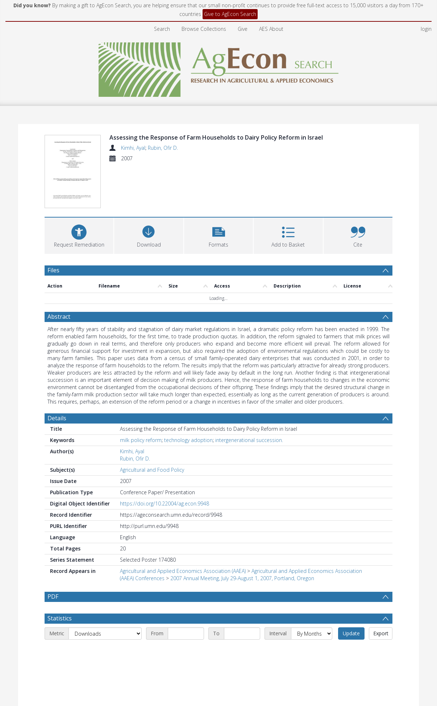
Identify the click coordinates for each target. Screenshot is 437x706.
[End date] (242, 633)
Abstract (58, 317)
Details (56, 418)
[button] (218, 235)
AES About (271, 28)
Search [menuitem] (162, 28)
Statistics (59, 618)
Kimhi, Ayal (133, 147)
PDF (52, 596)
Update (351, 633)
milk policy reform (141, 440)
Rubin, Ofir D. (163, 147)
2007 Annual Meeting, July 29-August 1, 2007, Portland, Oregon (242, 578)
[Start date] (186, 633)
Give (242, 28)
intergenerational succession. (249, 440)
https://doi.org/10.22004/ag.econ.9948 (164, 503)
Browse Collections (204, 28)
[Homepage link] (219, 67)
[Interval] (311, 633)
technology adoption (188, 440)
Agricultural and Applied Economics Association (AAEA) (183, 570)
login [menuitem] (426, 28)
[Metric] (105, 633)
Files (53, 270)
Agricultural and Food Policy (152, 469)
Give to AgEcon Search (230, 14)
